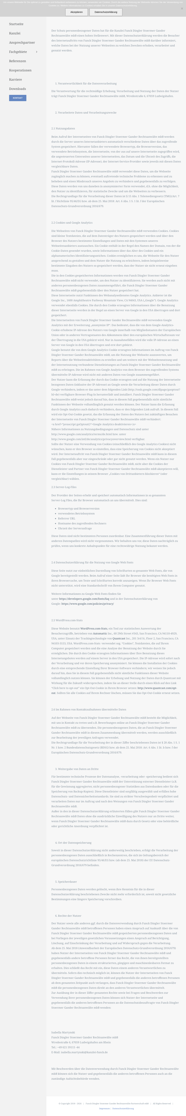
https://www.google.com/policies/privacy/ (88, 604)
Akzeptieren (76, 12)
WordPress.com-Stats (93, 628)
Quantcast (119, 638)
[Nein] (182, 8)
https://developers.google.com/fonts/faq (84, 599)
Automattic (100, 633)
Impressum (104, 1108)
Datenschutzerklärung (123, 1108)
